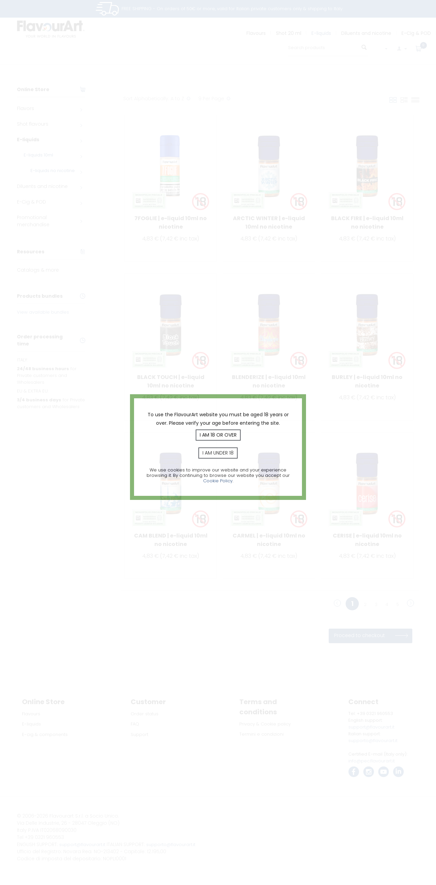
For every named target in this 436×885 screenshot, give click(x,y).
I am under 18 (218, 452)
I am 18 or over (218, 434)
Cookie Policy (218, 481)
